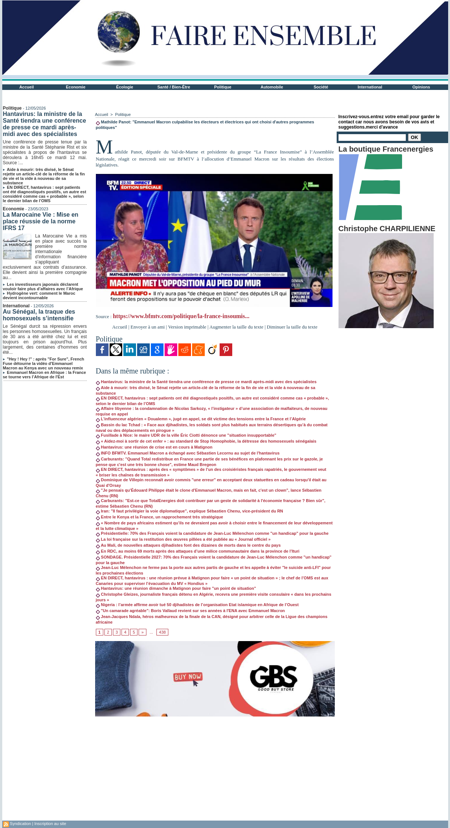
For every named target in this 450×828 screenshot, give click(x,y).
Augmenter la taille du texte (236, 327)
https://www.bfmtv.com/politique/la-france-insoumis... (181, 316)
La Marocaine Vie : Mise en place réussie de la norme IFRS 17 (40, 221)
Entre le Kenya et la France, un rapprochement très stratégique (159, 517)
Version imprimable (187, 327)
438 (162, 632)
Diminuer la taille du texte (292, 327)
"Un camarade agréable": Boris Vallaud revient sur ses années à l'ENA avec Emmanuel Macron (190, 610)
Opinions (421, 87)
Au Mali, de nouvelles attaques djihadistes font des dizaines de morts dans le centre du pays (188, 545)
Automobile (271, 87)
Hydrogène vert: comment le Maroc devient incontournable (39, 295)
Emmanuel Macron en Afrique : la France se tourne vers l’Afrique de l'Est (44, 374)
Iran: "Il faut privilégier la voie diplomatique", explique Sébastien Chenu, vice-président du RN (189, 511)
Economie (75, 87)
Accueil (26, 87)
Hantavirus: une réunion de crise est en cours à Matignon (154, 447)
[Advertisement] (215, 769)
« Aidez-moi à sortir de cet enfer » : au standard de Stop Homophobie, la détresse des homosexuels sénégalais (206, 441)
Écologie (124, 87)
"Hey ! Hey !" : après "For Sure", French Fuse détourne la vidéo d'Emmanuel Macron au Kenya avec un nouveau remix (43, 363)
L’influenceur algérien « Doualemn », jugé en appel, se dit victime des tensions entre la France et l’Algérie (201, 419)
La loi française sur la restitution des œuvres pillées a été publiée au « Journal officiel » (183, 539)
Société (321, 87)
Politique (222, 87)
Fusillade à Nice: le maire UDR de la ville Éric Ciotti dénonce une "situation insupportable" (186, 435)
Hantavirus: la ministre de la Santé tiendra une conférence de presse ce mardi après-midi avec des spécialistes (44, 124)
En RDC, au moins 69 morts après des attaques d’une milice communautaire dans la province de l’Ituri (198, 551)
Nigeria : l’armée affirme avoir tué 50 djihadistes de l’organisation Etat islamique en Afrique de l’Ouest (197, 604)
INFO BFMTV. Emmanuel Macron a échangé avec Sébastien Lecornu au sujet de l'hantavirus (188, 453)
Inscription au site (50, 823)
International (369, 87)
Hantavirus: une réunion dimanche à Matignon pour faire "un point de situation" (176, 588)
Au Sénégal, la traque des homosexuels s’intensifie (39, 314)
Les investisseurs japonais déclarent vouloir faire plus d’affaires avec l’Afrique (43, 286)
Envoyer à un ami (147, 327)
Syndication (20, 823)
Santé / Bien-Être (173, 87)
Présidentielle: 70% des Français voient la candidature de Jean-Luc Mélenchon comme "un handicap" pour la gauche (212, 533)
